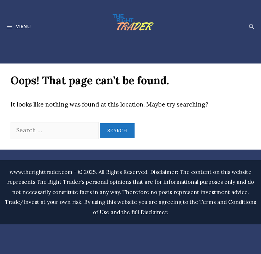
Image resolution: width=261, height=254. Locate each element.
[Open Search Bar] (251, 26)
